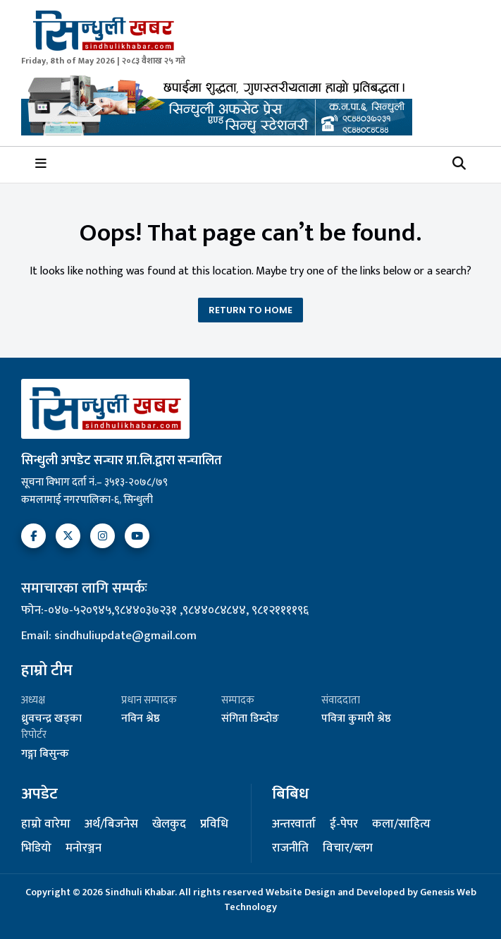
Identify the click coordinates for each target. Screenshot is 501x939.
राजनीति (290, 849)
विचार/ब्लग (348, 849)
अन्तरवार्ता (294, 825)
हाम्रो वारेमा (45, 825)
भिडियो (36, 849)
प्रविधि (214, 825)
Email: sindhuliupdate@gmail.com (109, 636)
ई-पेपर (344, 825)
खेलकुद (169, 825)
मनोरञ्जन (83, 849)
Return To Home (250, 310)
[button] (459, 165)
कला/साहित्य (401, 825)
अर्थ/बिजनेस (111, 825)
